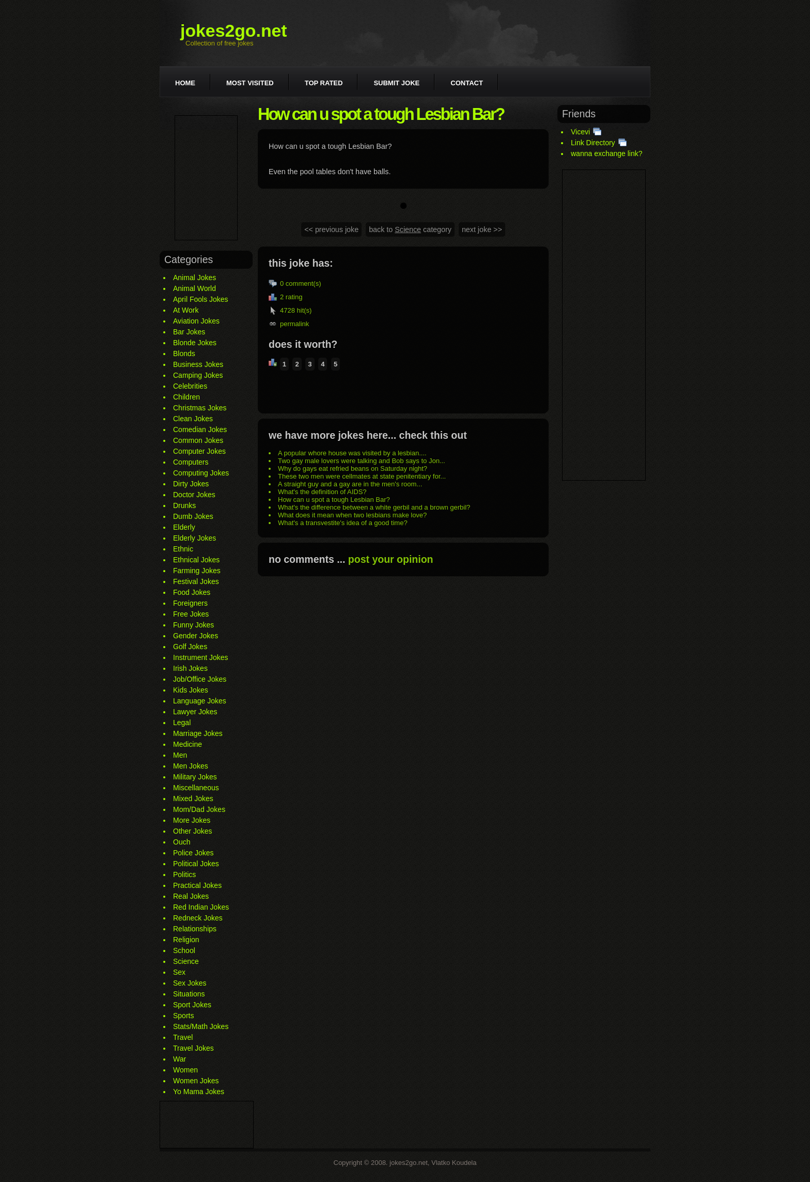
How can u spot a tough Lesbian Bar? (334, 499)
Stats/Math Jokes (200, 1026)
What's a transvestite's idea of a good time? (343, 523)
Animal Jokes (194, 277)
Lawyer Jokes (195, 712)
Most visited (250, 83)
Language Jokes (199, 701)
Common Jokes (198, 440)
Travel (183, 1037)
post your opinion (390, 559)
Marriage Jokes (198, 733)
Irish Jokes (190, 668)
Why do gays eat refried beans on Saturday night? (352, 468)
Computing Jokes (201, 473)
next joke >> (482, 229)
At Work (186, 310)
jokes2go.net (233, 30)
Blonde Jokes (194, 343)
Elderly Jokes (194, 538)
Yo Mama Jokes (198, 1091)
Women (185, 1070)
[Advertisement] (206, 178)
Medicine (187, 744)
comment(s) (303, 283)
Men (180, 755)
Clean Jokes (193, 419)
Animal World (194, 288)
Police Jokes (193, 853)
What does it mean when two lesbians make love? (352, 515)
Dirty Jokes (191, 484)
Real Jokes (191, 896)
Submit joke (396, 83)
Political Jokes (196, 863)
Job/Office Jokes (199, 679)
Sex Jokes (190, 983)
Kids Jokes (190, 690)
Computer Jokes (199, 451)
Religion (186, 939)
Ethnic (183, 549)
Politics (184, 874)
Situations (189, 994)
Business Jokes (198, 364)
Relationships (194, 929)
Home (185, 83)
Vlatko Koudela (453, 1162)
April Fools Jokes (200, 299)
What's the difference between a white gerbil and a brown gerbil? (374, 507)
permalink (294, 324)
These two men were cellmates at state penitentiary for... (362, 476)
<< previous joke (331, 229)
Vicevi (580, 132)
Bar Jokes (189, 332)
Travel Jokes (193, 1048)
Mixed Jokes (193, 798)
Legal (182, 722)
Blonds (184, 353)
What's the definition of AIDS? (322, 492)
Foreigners (190, 603)
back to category (410, 229)
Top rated (324, 83)
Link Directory (593, 143)
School (184, 950)
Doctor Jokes (194, 494)
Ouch (181, 842)
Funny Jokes (193, 625)
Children (186, 397)
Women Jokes (196, 1081)
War (179, 1059)
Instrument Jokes (200, 657)
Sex (179, 972)
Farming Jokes (197, 570)
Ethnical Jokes (196, 560)
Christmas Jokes (199, 408)
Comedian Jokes (200, 429)
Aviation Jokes (196, 321)
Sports (183, 1015)
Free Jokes (191, 614)
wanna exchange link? (607, 153)
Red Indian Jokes (201, 907)
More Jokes (191, 820)
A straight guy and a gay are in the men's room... (350, 484)
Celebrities (190, 386)
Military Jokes (195, 777)
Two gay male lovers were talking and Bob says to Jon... (361, 461)
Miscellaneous (196, 788)
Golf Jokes (190, 646)
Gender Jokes (195, 636)
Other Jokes (192, 831)
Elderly (184, 527)
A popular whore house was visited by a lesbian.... (352, 453)
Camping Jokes (198, 375)
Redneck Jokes (198, 918)
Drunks (184, 505)
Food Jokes (191, 592)
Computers (190, 462)
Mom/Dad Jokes (199, 809)
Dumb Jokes (193, 516)
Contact (466, 83)
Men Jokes (190, 766)
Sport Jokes (192, 1005)
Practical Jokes (197, 885)
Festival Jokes (196, 581)
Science (186, 961)
